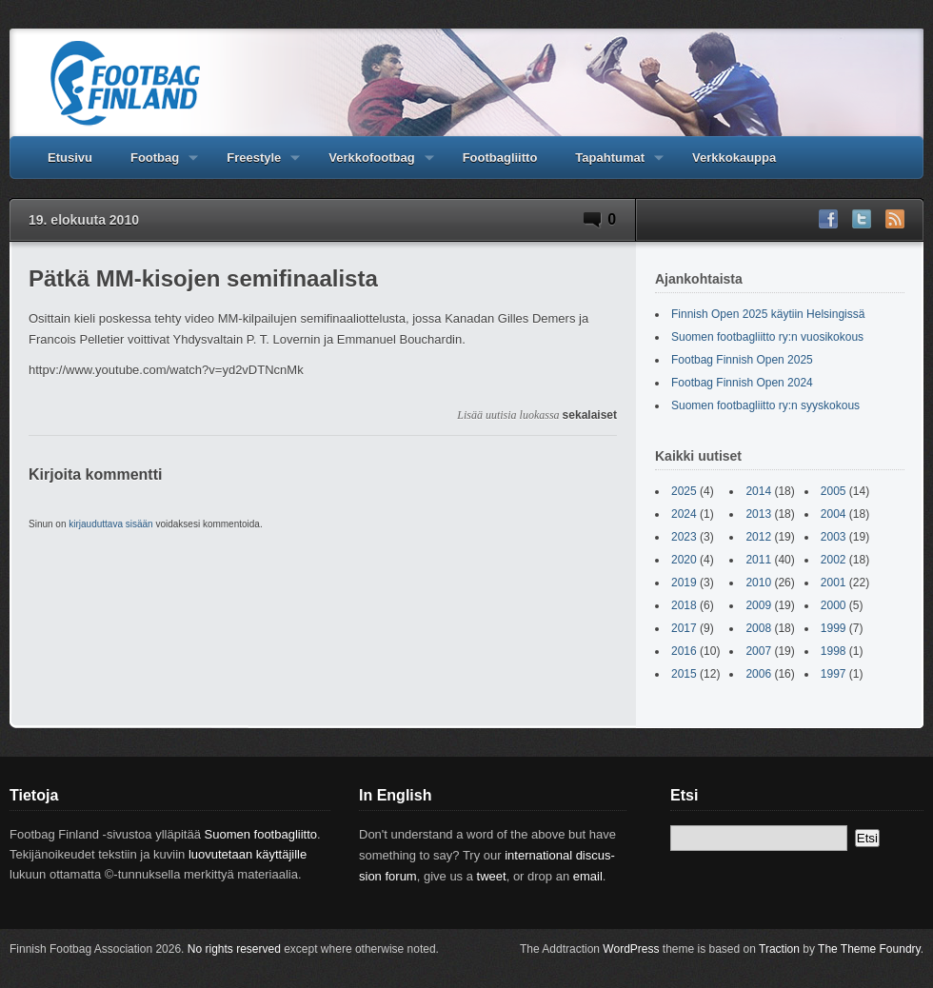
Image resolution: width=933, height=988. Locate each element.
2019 (684, 582)
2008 (758, 628)
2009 (758, 605)
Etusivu (70, 157)
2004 (833, 514)
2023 (684, 536)
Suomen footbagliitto (261, 834)
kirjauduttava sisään (110, 524)
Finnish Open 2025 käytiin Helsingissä (767, 314)
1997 (833, 674)
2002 (833, 559)
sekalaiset (590, 415)
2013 (758, 514)
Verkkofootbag (371, 164)
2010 (758, 582)
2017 (684, 628)
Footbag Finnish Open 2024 (742, 382)
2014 (758, 491)
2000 (833, 605)
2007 (758, 651)
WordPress (631, 949)
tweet (491, 876)
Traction (779, 949)
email (588, 876)
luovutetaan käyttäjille (248, 854)
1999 (833, 628)
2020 (684, 559)
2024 (684, 514)
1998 (833, 651)
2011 (758, 559)
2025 (684, 491)
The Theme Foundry (869, 949)
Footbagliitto (500, 157)
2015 (684, 674)
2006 (758, 674)
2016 (684, 651)
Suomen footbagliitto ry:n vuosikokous (767, 337)
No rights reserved (234, 949)
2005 (833, 491)
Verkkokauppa (734, 157)
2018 (684, 605)
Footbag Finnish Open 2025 (742, 359)
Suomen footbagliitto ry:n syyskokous (765, 405)
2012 (758, 536)
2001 (833, 582)
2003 (833, 536)
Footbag (154, 164)
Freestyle (254, 164)
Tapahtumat (610, 164)
